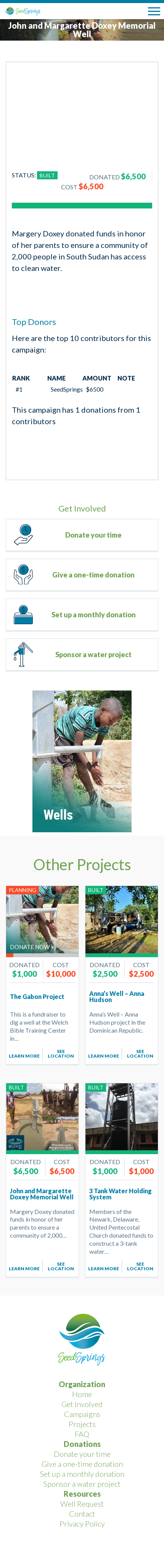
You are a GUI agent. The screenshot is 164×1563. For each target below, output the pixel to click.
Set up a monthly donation (93, 614)
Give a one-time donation (93, 575)
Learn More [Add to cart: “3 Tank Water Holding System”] (103, 1268)
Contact (82, 1513)
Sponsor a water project (93, 654)
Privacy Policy (82, 1523)
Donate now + (32, 946)
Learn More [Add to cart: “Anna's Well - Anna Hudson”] (103, 1056)
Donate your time (93, 535)
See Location (61, 1053)
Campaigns (82, 1414)
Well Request (82, 1503)
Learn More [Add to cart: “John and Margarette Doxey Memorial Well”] (24, 1268)
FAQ (82, 1433)
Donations (82, 1443)
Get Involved (82, 1404)
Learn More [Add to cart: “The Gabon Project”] (24, 1056)
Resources (82, 1493)
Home (82, 1394)
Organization (82, 1384)
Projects (82, 1424)
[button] (154, 11)
